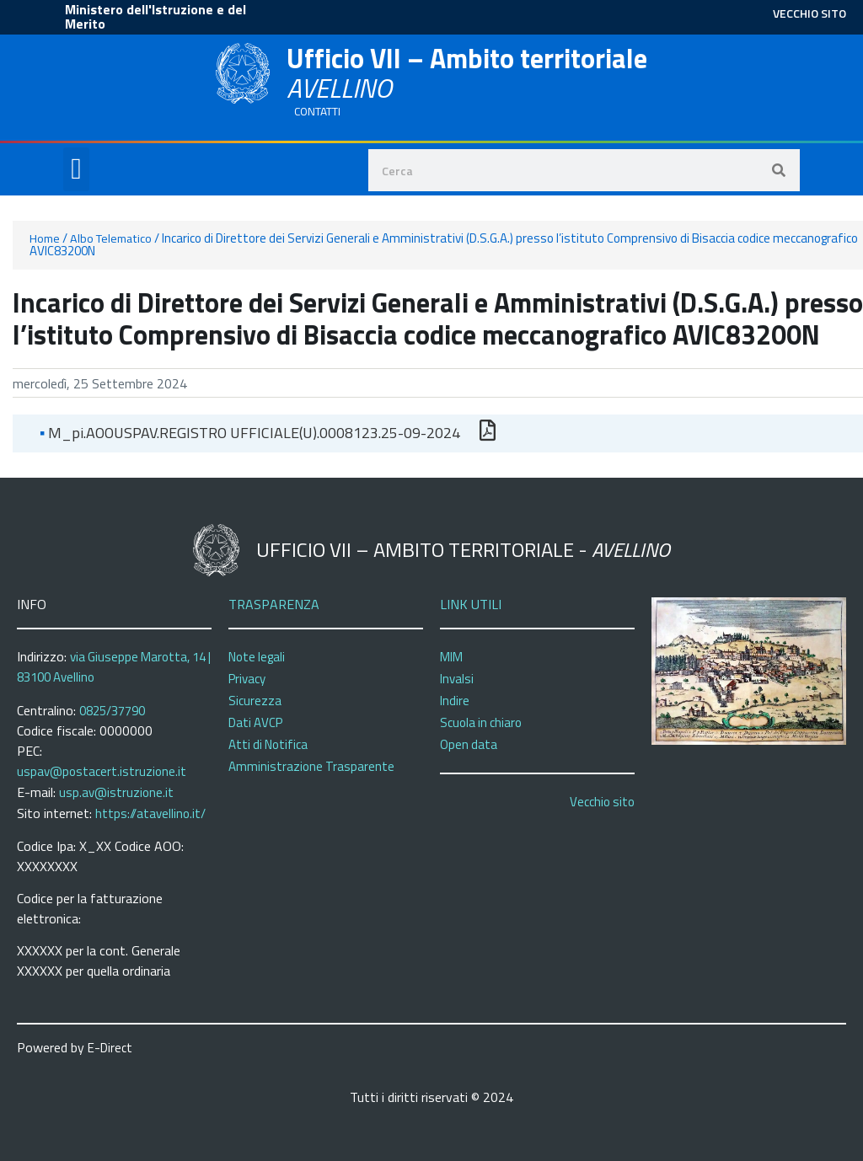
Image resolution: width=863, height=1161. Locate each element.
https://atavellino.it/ (150, 813)
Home (44, 238)
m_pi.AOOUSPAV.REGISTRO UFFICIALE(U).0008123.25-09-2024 (250, 432)
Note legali (256, 656)
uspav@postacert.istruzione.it (101, 771)
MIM (451, 656)
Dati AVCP (255, 722)
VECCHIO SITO (809, 13)
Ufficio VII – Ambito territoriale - (463, 549)
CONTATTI (317, 111)
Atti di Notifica (268, 744)
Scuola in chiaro (481, 722)
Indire (454, 700)
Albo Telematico (111, 238)
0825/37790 (112, 710)
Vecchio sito (602, 801)
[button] (75, 169)
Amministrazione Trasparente (311, 766)
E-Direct (110, 1047)
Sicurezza (254, 700)
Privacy (246, 678)
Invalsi (457, 678)
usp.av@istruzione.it (116, 792)
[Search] (779, 170)
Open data (468, 744)
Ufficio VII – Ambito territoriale (467, 73)
